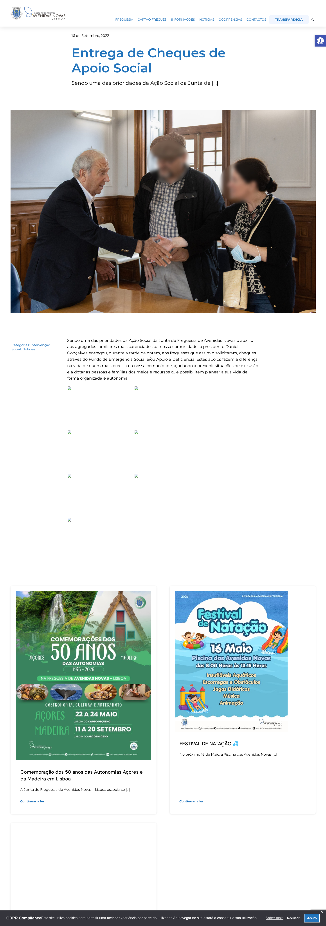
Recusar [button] (293, 918)
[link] (320, 41)
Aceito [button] (312, 918)
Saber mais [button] (274, 918)
